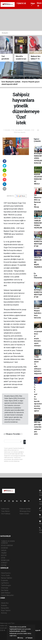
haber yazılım (4, 635)
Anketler (4, 605)
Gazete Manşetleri (7, 595)
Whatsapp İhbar (25, 511)
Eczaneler (4, 580)
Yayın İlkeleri (5, 511)
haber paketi (4, 633)
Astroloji (4, 613)
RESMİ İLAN (5, 560)
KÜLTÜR (3, 555)
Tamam (29, 638)
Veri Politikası (5, 514)
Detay (20, 638)
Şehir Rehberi (5, 593)
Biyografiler (5, 608)
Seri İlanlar (4, 590)
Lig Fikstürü (5, 583)
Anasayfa (5, 33)
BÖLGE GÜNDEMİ (7, 545)
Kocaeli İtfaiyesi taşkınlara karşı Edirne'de (37, 313)
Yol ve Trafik (5, 575)
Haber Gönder (24, 514)
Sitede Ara (4, 603)
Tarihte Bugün (6, 585)
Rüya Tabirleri (5, 610)
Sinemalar (4, 588)
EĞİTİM (3, 565)
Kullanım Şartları (25, 509)
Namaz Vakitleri (6, 578)
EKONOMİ (4, 548)
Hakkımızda (5, 509)
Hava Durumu (6, 573)
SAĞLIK (3, 550)
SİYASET (4, 563)
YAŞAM (3, 553)
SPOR (3, 558)
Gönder (25, 442)
